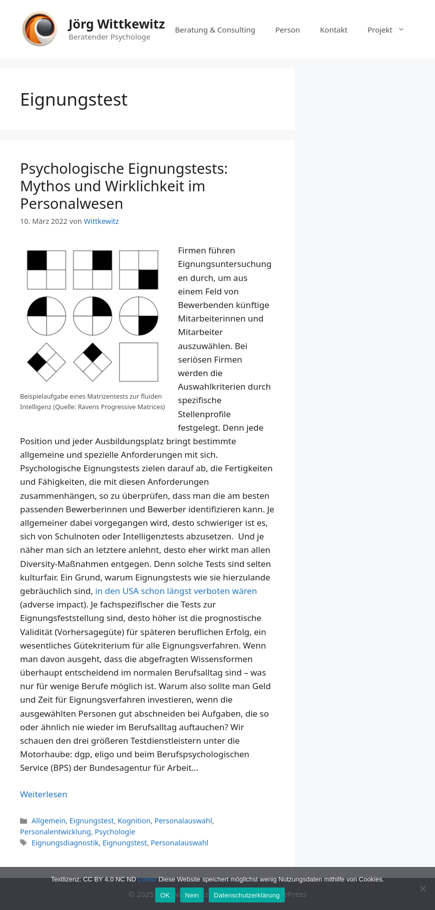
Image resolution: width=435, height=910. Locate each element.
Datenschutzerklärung (246, 895)
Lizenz (147, 879)
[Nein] (422, 888)
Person (287, 30)
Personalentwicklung (55, 831)
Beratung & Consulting (215, 30)
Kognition (134, 820)
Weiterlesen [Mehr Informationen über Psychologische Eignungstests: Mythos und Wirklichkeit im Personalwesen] (43, 794)
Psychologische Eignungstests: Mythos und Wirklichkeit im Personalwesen (124, 185)
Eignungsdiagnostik (65, 842)
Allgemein (49, 820)
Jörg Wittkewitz (117, 23)
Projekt (391, 30)
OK (165, 895)
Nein (192, 895)
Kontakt (333, 30)
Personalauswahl (183, 820)
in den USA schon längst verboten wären (176, 590)
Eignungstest (92, 820)
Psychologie (115, 831)
